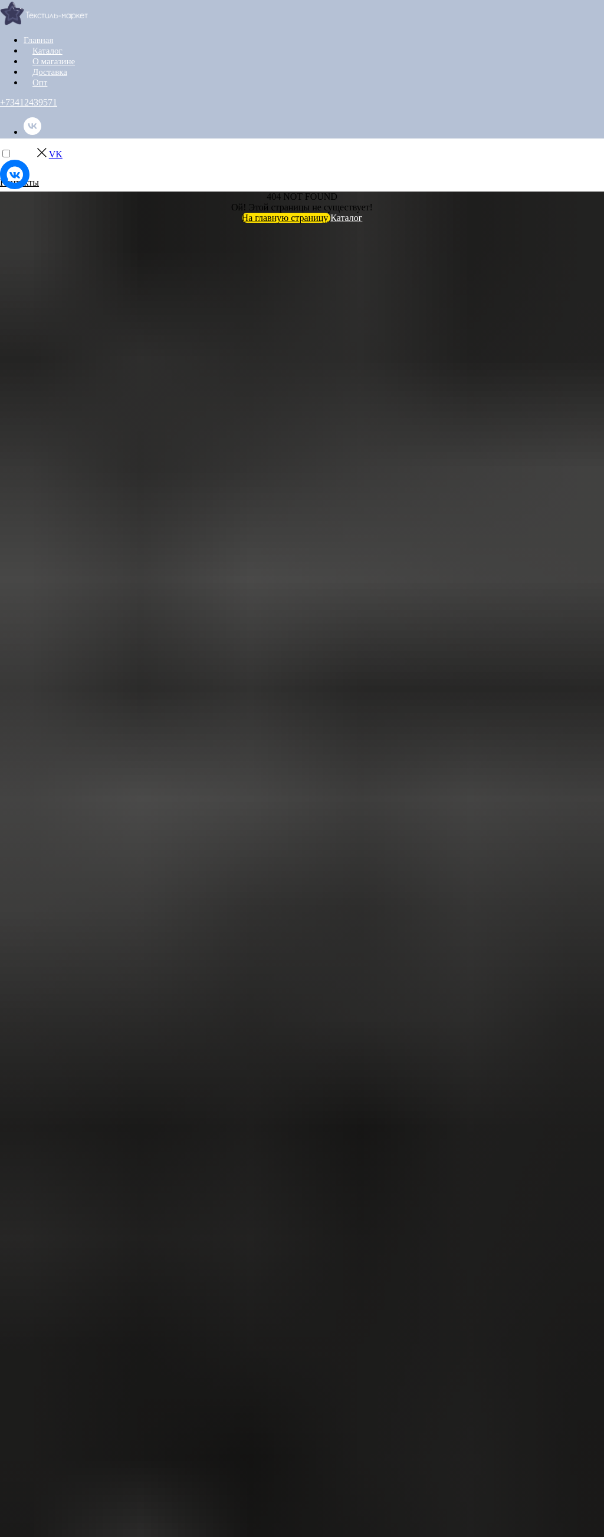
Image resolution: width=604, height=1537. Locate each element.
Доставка (48, 72)
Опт (39, 82)
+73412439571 (28, 102)
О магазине (52, 61)
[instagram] (32, 162)
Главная (37, 40)
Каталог (46, 51)
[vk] (32, 132)
